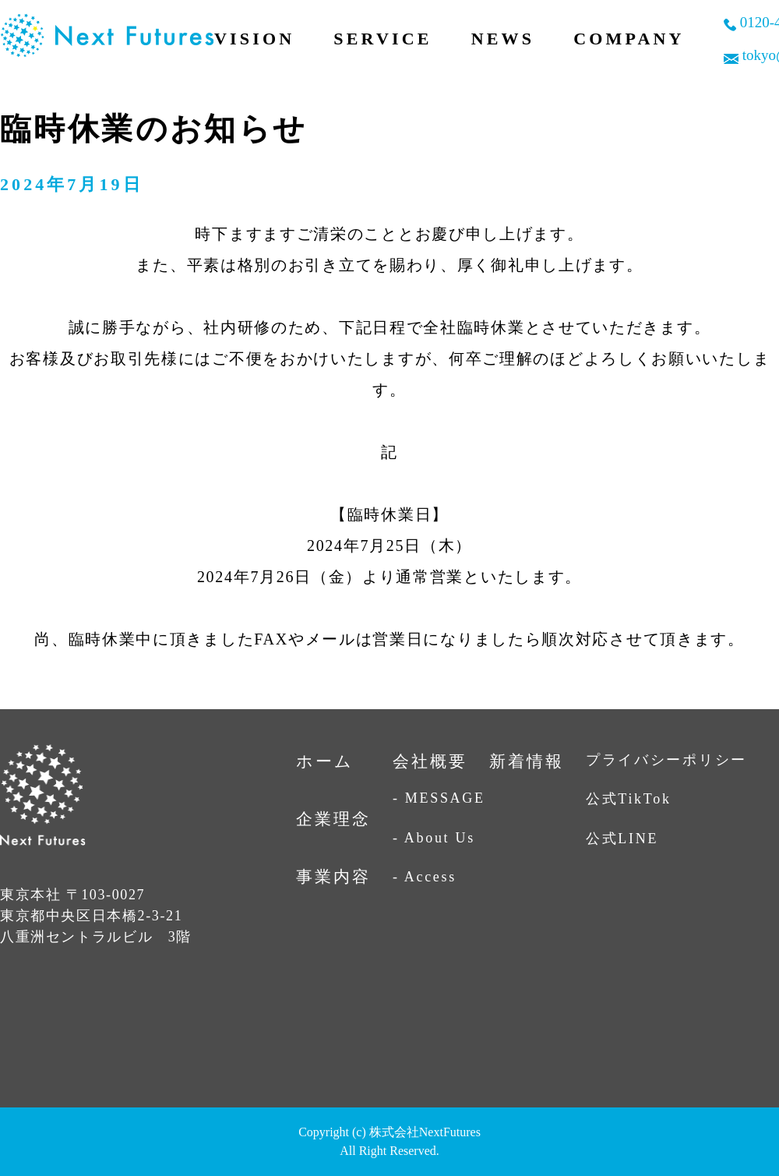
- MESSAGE (439, 798)
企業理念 (334, 819)
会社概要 (430, 761)
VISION (254, 38)
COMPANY (629, 38)
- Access (424, 877)
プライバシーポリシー (666, 760)
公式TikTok (628, 799)
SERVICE (382, 38)
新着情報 (527, 761)
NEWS (503, 38)
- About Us (434, 838)
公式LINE (622, 838)
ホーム (325, 761)
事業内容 (334, 876)
